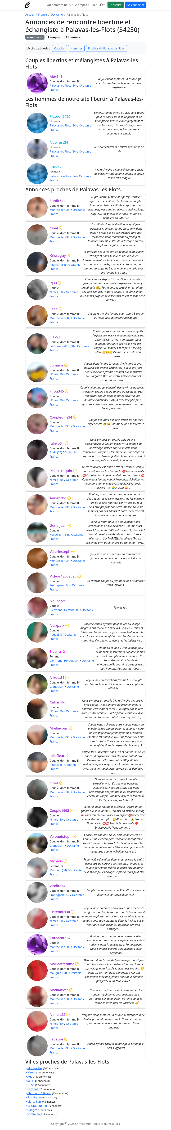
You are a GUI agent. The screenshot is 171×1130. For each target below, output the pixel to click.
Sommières (33, 1114)
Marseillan (33, 1101)
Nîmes (30, 1072)
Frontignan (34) (60, 585)
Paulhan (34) (58, 265)
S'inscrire (116, 5)
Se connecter (135, 5)
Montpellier (33, 1068)
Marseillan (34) (59, 535)
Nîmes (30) (57, 292)
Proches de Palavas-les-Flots (106, 48)
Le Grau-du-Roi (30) (62, 346)
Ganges (31, 1110)
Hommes (76, 48)
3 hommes (72, 37)
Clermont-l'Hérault (38, 1093)
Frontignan (33, 1097)
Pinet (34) (56, 765)
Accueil (29, 14)
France (42, 14)
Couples (59, 48)
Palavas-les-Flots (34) (63, 85)
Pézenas (31, 1089)
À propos (81, 5)
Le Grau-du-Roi (36, 1106)
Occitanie (57, 14)
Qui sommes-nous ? (60, 5)
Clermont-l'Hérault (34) (64, 610)
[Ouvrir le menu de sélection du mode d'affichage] (102, 5)
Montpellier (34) (60, 210)
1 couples (54, 37)
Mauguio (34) (58, 870)
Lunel (29, 1085)
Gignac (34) (57, 687)
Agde (29, 1076)
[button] (94, 4)
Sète (29, 1081)
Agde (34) (56, 452)
